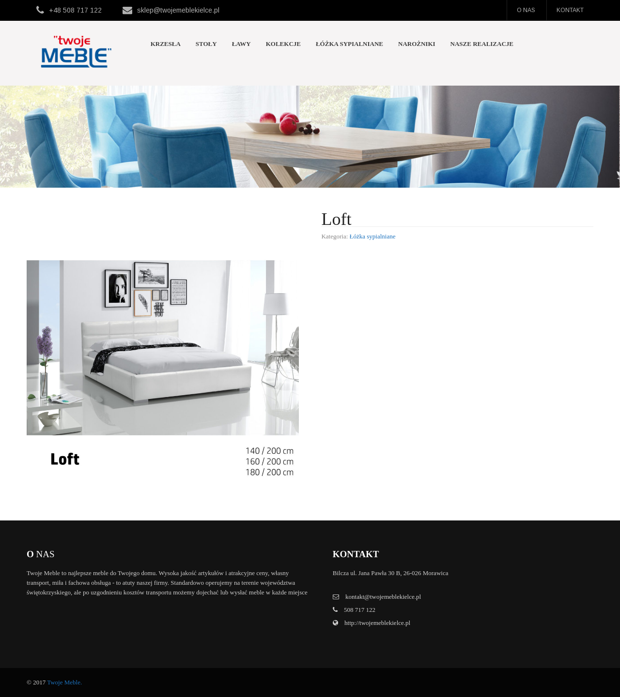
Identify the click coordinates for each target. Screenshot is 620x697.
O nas (526, 10)
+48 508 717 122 (75, 10)
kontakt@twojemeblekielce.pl (383, 596)
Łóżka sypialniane (349, 43)
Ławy (241, 43)
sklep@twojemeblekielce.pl (178, 10)
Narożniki (416, 43)
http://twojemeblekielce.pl (376, 622)
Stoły (206, 43)
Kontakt (570, 10)
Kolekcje (283, 43)
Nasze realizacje (481, 43)
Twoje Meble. (64, 682)
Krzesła (166, 43)
